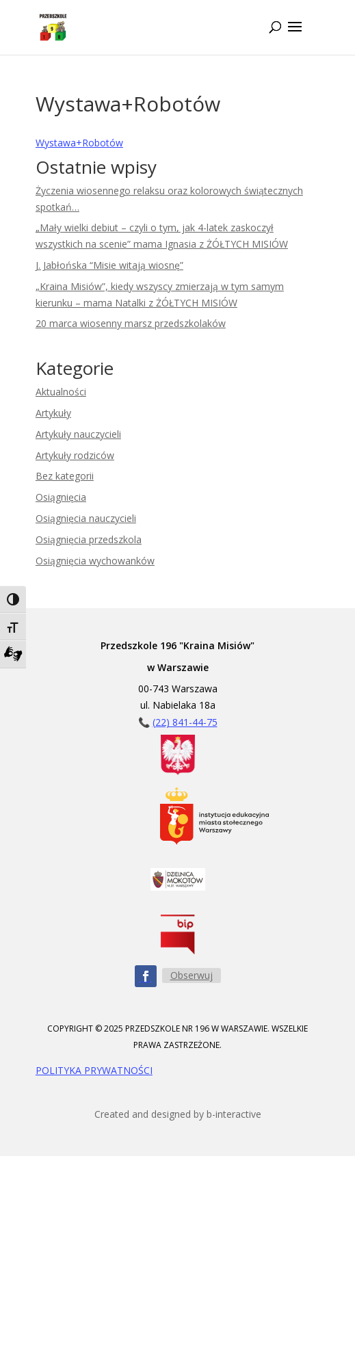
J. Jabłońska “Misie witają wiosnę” (109, 265)
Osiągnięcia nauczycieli (86, 518)
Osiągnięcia (61, 496)
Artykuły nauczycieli (78, 434)
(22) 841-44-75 (185, 722)
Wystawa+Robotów (79, 142)
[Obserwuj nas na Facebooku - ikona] (146, 976)
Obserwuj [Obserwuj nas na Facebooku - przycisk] (191, 975)
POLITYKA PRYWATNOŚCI (94, 1070)
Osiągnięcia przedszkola (89, 539)
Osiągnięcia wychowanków (95, 560)
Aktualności (61, 391)
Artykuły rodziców (75, 455)
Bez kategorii (65, 475)
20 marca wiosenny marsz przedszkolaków (131, 323)
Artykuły (53, 412)
